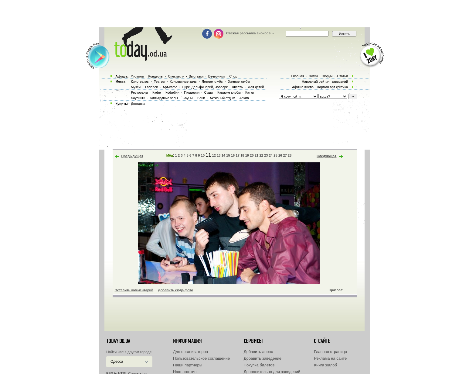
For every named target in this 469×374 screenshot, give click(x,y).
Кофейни (172, 92)
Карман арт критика (332, 87)
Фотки (313, 76)
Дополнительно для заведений (272, 371)
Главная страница (330, 351)
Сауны (187, 98)
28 (289, 155)
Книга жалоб (325, 365)
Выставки (196, 76)
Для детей (256, 87)
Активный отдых (222, 98)
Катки (249, 92)
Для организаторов (190, 351)
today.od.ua (118, 341)
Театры (159, 81)
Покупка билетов (259, 365)
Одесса (116, 361)
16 (233, 155)
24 (271, 155)
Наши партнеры (187, 365)
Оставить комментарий (134, 290)
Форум (327, 76)
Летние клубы (212, 81)
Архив (244, 98)
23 (266, 155)
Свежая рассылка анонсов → (250, 33)
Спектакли (176, 76)
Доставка (138, 104)
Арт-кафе (170, 87)
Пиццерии (191, 92)
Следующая (326, 156)
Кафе (156, 92)
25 (275, 155)
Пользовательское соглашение (201, 358)
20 (251, 155)
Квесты (237, 87)
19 (247, 155)
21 (256, 155)
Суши (208, 92)
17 (238, 155)
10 (203, 155)
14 (223, 155)
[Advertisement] (234, 13)
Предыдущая (132, 156)
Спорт (234, 76)
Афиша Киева (303, 87)
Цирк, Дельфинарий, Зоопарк (204, 87)
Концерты (155, 76)
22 (261, 155)
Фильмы (137, 76)
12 (214, 155)
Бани (201, 98)
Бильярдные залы (164, 98)
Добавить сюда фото (175, 290)
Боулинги (138, 98)
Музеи (136, 87)
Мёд (169, 155)
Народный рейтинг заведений (325, 81)
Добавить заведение (262, 358)
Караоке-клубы (229, 92)
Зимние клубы (239, 81)
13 (218, 155)
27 (285, 155)
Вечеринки (216, 76)
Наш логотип (184, 371)
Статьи (342, 76)
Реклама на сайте (330, 358)
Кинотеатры (140, 81)
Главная (297, 76)
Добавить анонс (258, 351)
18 (242, 155)
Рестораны (139, 92)
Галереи (151, 87)
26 (280, 155)
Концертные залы (183, 81)
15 (228, 155)
